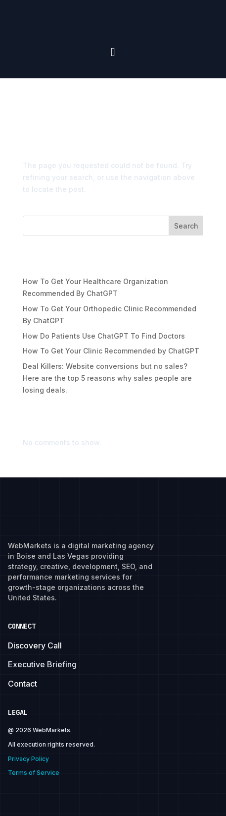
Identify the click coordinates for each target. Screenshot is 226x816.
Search (186, 226)
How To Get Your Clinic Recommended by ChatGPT (111, 351)
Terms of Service (33, 772)
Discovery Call (35, 645)
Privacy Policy (28, 758)
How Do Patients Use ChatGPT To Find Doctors (104, 336)
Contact (22, 684)
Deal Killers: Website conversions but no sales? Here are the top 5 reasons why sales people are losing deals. (107, 378)
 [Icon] (113, 52)
